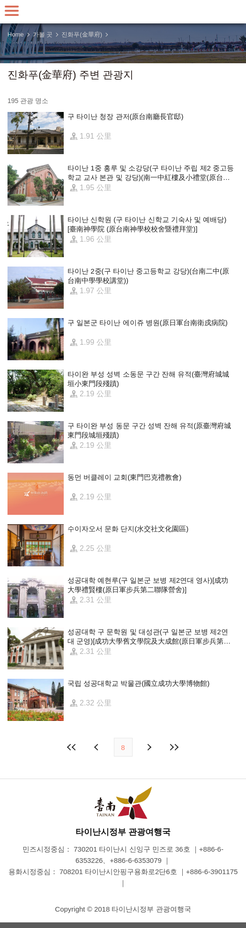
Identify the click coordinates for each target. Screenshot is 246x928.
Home (15, 34)
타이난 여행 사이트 (123, 11)
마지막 (174, 747)
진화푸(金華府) (81, 34)
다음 (149, 747)
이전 (97, 747)
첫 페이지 (71, 747)
